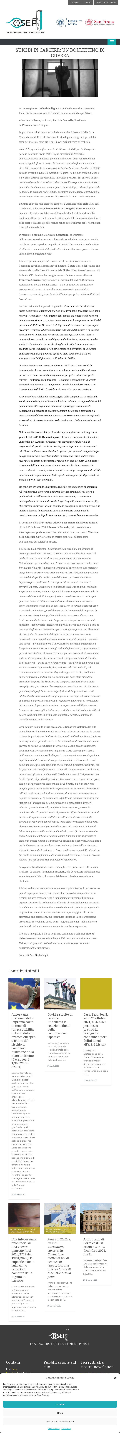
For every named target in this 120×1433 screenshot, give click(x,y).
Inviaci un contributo (105, 2)
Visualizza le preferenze (60, 1421)
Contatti (87, 2)
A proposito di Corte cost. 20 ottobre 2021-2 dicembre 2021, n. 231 (94, 1246)
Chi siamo (66, 1428)
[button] (115, 1377)
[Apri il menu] (112, 42)
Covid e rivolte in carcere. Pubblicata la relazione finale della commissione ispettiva (60, 1025)
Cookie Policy (54, 1428)
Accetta (60, 1404)
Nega (60, 1412)
